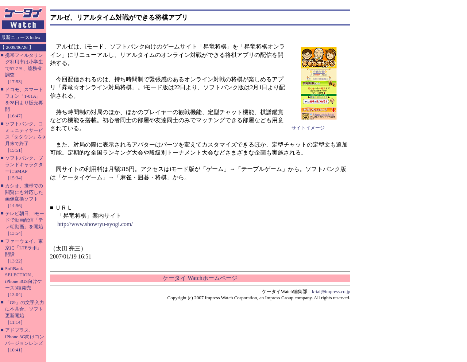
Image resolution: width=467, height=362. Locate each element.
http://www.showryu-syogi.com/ (95, 224)
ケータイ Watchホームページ (200, 278)
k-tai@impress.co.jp (331, 291)
